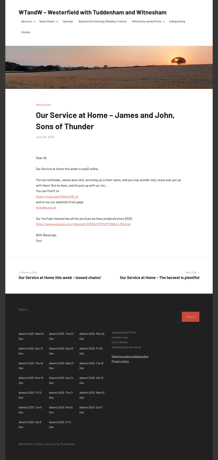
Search (23, 309)
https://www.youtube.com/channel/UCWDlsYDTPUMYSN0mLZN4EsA (83, 224)
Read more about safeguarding (130, 356)
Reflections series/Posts (148, 21)
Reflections (43, 104)
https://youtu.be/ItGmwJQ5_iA (57, 196)
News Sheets (48, 21)
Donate (25, 32)
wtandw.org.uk (46, 207)
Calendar (67, 21)
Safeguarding (177, 21)
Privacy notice (120, 361)
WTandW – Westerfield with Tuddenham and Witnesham (92, 12)
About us (27, 21)
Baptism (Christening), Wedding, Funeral (102, 21)
